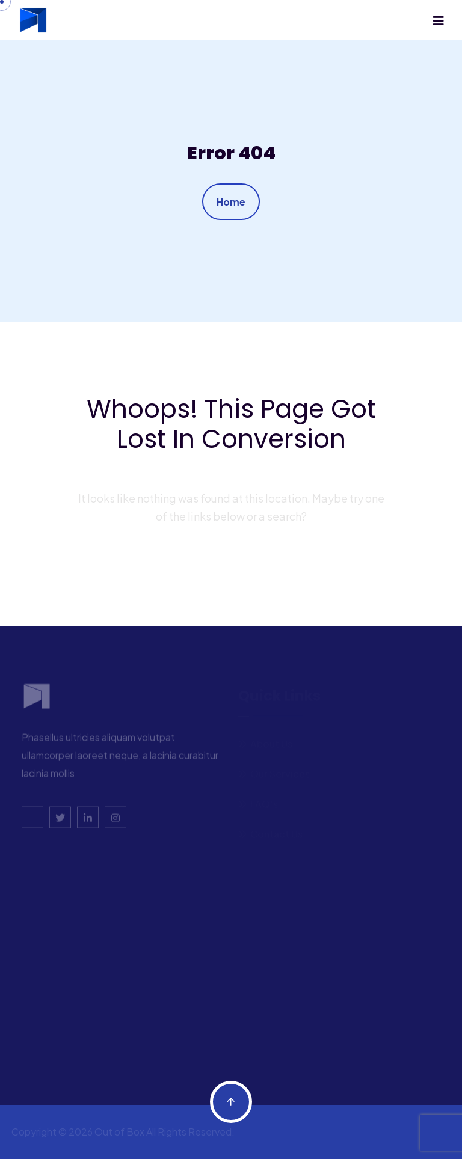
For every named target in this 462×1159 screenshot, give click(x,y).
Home (231, 201)
